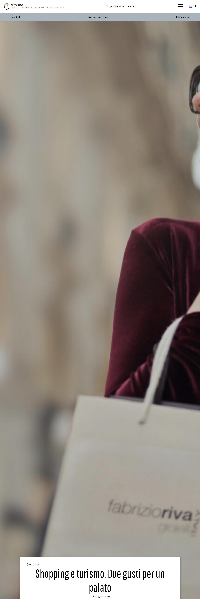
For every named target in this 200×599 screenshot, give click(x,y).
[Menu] (180, 6)
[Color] (34, 6)
